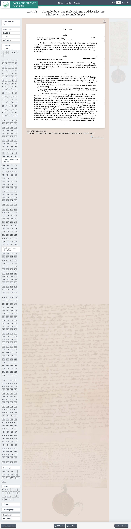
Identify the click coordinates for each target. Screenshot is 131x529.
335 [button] (15, 323)
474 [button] (11, 438)
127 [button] (15, 140)
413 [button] (7, 390)
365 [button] (7, 349)
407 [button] (15, 383)
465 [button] (7, 432)
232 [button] (3, 235)
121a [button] (7, 478)
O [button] (19, 493)
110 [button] (11, 127)
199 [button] (15, 204)
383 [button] (15, 362)
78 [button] (13, 103)
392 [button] (3, 372)
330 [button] (11, 320)
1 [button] (2, 52)
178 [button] (11, 188)
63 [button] (13, 93)
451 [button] (15, 419)
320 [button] (3, 314)
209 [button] (7, 216)
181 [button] (7, 191)
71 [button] (6, 99)
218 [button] (11, 222)
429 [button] (7, 403)
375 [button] (15, 356)
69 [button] (16, 96)
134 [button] (11, 147)
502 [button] (11, 463)
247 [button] (15, 245)
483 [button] (15, 445)
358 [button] (11, 343)
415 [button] (15, 390)
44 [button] (16, 80)
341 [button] (7, 330)
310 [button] (11, 304)
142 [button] (11, 153)
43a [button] (15, 475)
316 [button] (3, 310)
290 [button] (11, 286)
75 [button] (3, 103)
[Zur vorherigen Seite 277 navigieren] (8, 526)
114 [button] (11, 130)
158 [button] (11, 172)
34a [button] (7, 475)
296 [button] (3, 293)
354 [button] (11, 340)
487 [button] (15, 448)
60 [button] (3, 93)
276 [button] (3, 276)
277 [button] (7, 276)
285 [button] (7, 283)
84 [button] (16, 106)
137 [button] (7, 150)
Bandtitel (6, 33)
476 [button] (3, 442)
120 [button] (3, 137)
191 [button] (15, 198)
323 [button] (15, 314)
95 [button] (3, 116)
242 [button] (11, 241)
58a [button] (3, 478)
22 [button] (9, 67)
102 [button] (11, 121)
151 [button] (15, 165)
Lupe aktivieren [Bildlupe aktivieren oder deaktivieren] (97, 137)
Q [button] (5, 496)
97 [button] (9, 116)
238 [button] (11, 238)
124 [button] (3, 140)
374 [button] (11, 356)
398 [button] (11, 375)
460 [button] (3, 429)
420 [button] (3, 396)
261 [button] (7, 263)
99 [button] (16, 116)
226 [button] (11, 229)
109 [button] (7, 127)
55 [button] (3, 90)
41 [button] (6, 80)
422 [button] (11, 396)
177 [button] (7, 188)
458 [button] (11, 426)
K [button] (8, 493)
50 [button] (3, 87)
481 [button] (7, 445)
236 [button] (3, 238)
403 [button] (15, 380)
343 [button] (15, 330)
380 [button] (3, 362)
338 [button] (11, 327)
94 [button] (16, 112)
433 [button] (7, 406)
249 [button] (7, 254)
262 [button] (11, 263)
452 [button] (3, 422)
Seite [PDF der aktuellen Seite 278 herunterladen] (59, 526)
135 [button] (15, 147)
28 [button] (13, 70)
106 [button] (11, 124)
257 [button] (7, 260)
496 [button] (3, 458)
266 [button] (11, 267)
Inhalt (5, 36)
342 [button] (11, 330)
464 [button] (3, 432)
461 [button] (7, 429)
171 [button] (15, 181)
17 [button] (9, 64)
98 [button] (13, 116)
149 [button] (7, 165)
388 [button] (3, 369)
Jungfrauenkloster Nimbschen (9, 249)
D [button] (11, 490)
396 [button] (3, 375)
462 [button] (11, 429)
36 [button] (6, 77)
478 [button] (11, 442)
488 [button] (3, 451)
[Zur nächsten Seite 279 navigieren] (121, 526)
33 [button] (13, 74)
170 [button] (11, 181)
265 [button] (7, 267)
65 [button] (3, 96)
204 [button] (3, 212)
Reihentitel (7, 29)
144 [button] (3, 156)
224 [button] (3, 229)
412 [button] (3, 390)
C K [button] (8, 490)
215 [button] (15, 219)
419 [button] (15, 393)
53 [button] (13, 87)
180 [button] (3, 191)
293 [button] (7, 289)
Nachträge (7, 468)
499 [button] (15, 458)
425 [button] (7, 400)
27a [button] (11, 471)
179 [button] (15, 188)
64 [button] (16, 93)
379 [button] (15, 359)
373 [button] (7, 356)
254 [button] (11, 257)
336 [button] (3, 327)
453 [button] (7, 422)
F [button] (16, 490)
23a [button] (7, 471)
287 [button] (15, 283)
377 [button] (7, 359)
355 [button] (15, 340)
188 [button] (3, 198)
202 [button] (11, 209)
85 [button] (3, 109)
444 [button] (3, 416)
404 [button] (3, 383)
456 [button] (3, 426)
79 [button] (16, 103)
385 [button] (7, 366)
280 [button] (3, 280)
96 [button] (6, 116)
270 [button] (11, 270)
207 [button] (15, 212)
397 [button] (7, 375)
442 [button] (11, 413)
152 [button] (3, 168)
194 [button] (11, 201)
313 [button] (7, 307)
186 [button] (11, 194)
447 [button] (15, 416)
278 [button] (11, 276)
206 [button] (11, 212)
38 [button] (13, 77)
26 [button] (6, 70)
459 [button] (15, 426)
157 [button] (7, 172)
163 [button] (15, 175)
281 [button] (7, 280)
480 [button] (3, 445)
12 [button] (9, 61)
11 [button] (6, 61)
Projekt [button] (68, 3)
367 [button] (15, 349)
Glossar (5, 504)
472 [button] (3, 438)
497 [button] (7, 458)
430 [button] (11, 403)
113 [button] (7, 130)
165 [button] (7, 178)
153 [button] (7, 168)
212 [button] (3, 219)
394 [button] (11, 372)
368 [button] (3, 353)
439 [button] (15, 409)
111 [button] (15, 127)
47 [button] (9, 83)
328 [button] (3, 320)
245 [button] (7, 245)
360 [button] (3, 346)
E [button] (14, 490)
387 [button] (15, 366)
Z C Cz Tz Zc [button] (9, 499)
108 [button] (3, 127)
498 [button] (11, 458)
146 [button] (11, 156)
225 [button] (7, 229)
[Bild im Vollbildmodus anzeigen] (104, 21)
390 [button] (11, 369)
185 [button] (7, 194)
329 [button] (7, 320)
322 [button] (11, 314)
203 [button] (15, 209)
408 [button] (3, 387)
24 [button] (16, 67)
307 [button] (15, 301)
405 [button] (7, 383)
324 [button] (3, 317)
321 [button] (7, 314)
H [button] (2, 493)
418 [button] (11, 393)
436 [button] (3, 409)
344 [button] (3, 333)
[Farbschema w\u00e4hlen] (127, 2)
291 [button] (15, 286)
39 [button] (16, 77)
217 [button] (7, 222)
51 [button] (6, 87)
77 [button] (9, 103)
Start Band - (9, 23)
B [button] (5, 490)
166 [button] (11, 178)
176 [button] (3, 188)
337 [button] (7, 327)
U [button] (15, 496)
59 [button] (16, 90)
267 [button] (15, 267)
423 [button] (15, 396)
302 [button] (11, 298)
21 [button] (6, 67)
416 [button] (3, 393)
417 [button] (7, 393)
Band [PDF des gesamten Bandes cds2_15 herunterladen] (71, 526)
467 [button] (15, 432)
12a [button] (3, 471)
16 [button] (6, 64)
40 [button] (3, 80)
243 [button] (15, 241)
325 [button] (7, 317)
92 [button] (9, 112)
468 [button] (3, 435)
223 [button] (15, 225)
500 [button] (3, 463)
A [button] (2, 490)
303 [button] (15, 298)
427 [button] (15, 400)
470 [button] (11, 435)
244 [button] (3, 245)
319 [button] (15, 310)
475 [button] (15, 438)
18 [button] (13, 64)
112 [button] (3, 130)
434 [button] (11, 406)
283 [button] (15, 280)
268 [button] (3, 270)
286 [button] (11, 283)
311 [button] (15, 304)
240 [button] (3, 241)
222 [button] (11, 225)
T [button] (12, 496)
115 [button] (15, 130)
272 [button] (3, 273)
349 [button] (7, 336)
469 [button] (7, 435)
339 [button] (15, 327)
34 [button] (16, 74)
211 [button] (15, 216)
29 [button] (16, 70)
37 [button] (9, 77)
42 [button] (9, 80)
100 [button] (3, 121)
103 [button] (15, 121)
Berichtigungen (8, 510)
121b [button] (12, 478)
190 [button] (11, 198)
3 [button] (7, 52)
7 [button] (17, 52)
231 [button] (15, 232)
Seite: (113, 2)
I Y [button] (5, 493)
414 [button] (11, 390)
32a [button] (3, 475)
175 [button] (15, 185)
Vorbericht (7, 40)
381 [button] (7, 362)
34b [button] (11, 475)
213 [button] (7, 219)
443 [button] (15, 413)
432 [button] (3, 406)
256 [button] (3, 260)
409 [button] (7, 387)
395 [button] (15, 372)
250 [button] (11, 254)
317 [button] (7, 310)
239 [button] (15, 238)
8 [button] (2, 56)
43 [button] (13, 80)
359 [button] (15, 343)
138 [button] (11, 150)
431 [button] (15, 403)
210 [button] (11, 216)
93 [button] (13, 112)
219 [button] (15, 222)
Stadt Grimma (8, 49)
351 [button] (15, 336)
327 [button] (15, 317)
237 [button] (7, 238)
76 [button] (6, 103)
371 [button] (15, 353)
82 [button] (9, 106)
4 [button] (9, 52)
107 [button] (15, 124)
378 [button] (11, 359)
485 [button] (7, 448)
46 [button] (6, 83)
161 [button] (7, 175)
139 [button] (15, 150)
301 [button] (7, 298)
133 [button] (7, 147)
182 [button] (11, 191)
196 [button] (3, 204)
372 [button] (3, 356)
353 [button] (7, 340)
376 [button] (3, 359)
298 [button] (11, 293)
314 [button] (11, 307)
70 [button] (3, 99)
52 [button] (9, 87)
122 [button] (11, 137)
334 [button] (11, 323)
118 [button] (11, 134)
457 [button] (7, 426)
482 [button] (11, 445)
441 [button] (7, 413)
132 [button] (3, 147)
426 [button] (11, 400)
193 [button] (7, 201)
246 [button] (11, 245)
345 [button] (7, 333)
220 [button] (3, 225)
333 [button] (7, 323)
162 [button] (11, 175)
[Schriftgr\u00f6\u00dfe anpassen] (123, 2)
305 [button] (7, 301)
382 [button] (11, 362)
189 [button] (7, 198)
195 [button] (15, 201)
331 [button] (15, 320)
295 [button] (15, 289)
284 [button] (3, 283)
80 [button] (3, 106)
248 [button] (3, 254)
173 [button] (7, 185)
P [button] (2, 496)
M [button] (13, 493)
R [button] (7, 496)
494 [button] (11, 455)
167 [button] (15, 178)
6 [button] (14, 52)
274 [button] (11, 273)
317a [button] (17, 478)
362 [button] (11, 346)
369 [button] (7, 353)
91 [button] (6, 112)
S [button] (10, 496)
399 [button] (15, 375)
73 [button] (13, 99)
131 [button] (15, 143)
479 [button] (15, 442)
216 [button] (3, 222)
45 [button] (3, 83)
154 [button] (11, 168)
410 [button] (11, 387)
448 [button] (3, 419)
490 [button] (11, 451)
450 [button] (11, 419)
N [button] (16, 493)
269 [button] (7, 270)
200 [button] (3, 209)
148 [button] (3, 165)
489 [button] (7, 451)
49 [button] (16, 83)
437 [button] (7, 409)
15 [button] (3, 64)
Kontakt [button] (77, 3)
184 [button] (3, 194)
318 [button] (11, 310)
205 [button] (7, 212)
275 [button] (15, 273)
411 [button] (15, 387)
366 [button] (11, 349)
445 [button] (7, 416)
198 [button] (11, 204)
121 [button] (7, 137)
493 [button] (7, 455)
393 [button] (7, 372)
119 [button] (15, 134)
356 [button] (3, 343)
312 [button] (3, 307)
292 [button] (3, 289)
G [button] (19, 490)
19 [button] (16, 64)
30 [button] (3, 74)
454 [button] (11, 422)
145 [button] (7, 156)
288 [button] (3, 286)
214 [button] (11, 219)
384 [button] (3, 366)
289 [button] (7, 286)
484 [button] (3, 448)
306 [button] (11, 301)
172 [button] (3, 185)
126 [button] (11, 140)
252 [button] (3, 257)
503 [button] (15, 463)
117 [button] (7, 134)
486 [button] (11, 448)
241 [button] (7, 241)
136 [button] (3, 150)
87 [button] (9, 109)
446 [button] (11, 416)
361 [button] (7, 346)
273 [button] (7, 273)
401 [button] (7, 380)
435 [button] (15, 406)
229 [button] (7, 232)
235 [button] (15, 235)
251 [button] (15, 254)
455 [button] (15, 422)
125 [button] (7, 140)
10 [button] (3, 61)
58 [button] (13, 90)
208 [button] (3, 216)
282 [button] (11, 280)
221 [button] (7, 225)
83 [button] (13, 106)
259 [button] (15, 260)
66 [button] (6, 96)
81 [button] (6, 106)
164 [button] (3, 178)
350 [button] (11, 336)
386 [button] (11, 366)
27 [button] (9, 70)
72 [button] (9, 99)
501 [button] (7, 463)
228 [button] (3, 232)
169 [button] (7, 181)
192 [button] (3, 201)
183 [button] (15, 191)
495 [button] (15, 455)
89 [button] (16, 109)
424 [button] (3, 400)
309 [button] (7, 304)
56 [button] (6, 90)
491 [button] (15, 451)
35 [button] (3, 77)
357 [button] (7, 343)
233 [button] (7, 235)
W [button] (3, 499)
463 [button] (15, 429)
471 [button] (15, 435)
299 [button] (15, 293)
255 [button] (15, 257)
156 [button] (3, 172)
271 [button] (15, 270)
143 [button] (15, 153)
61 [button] (6, 93)
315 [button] (15, 307)
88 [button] (13, 109)
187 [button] (15, 194)
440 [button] (3, 413)
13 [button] (13, 61)
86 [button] (6, 109)
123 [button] (15, 137)
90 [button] (3, 112)
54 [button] (16, 87)
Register (6, 486)
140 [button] (3, 153)
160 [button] (3, 175)
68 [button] (13, 96)
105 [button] (7, 124)
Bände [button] (60, 3)
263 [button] (15, 263)
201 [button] (7, 209)
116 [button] (3, 134)
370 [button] (11, 353)
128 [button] (3, 143)
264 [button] (3, 267)
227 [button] (15, 229)
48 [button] (13, 83)
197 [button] (7, 204)
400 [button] (3, 380)
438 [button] (11, 409)
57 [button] (9, 90)
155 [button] (15, 168)
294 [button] (11, 289)
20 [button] (3, 67)
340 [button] (3, 330)
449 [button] (7, 419)
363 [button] (15, 346)
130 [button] (11, 143)
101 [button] (7, 121)
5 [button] (12, 52)
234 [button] (11, 235)
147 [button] (15, 156)
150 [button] (11, 165)
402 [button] (11, 380)
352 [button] (3, 340)
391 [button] (15, 369)
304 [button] (3, 301)
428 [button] (3, 403)
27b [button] (15, 471)
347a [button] (3, 481)
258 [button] (11, 260)
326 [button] (11, 317)
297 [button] (7, 293)
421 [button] (7, 396)
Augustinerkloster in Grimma (10, 161)
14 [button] (16, 61)
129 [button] (7, 143)
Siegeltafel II (7, 518)
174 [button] (11, 185)
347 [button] (15, 333)
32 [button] (9, 74)
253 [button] (7, 257)
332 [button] (3, 323)
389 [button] (7, 369)
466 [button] (11, 432)
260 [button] (3, 263)
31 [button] (6, 74)
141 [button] (7, 153)
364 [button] (3, 349)
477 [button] (7, 442)
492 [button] (3, 455)
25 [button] (3, 70)
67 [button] (9, 96)
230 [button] (11, 232)
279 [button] (15, 276)
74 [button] (16, 99)
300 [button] (3, 298)
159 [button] (15, 172)
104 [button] (3, 124)
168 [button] (3, 181)
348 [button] (3, 336)
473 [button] (7, 438)
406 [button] (11, 383)
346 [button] (11, 333)
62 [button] (9, 93)
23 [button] (13, 67)
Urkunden (6, 45)
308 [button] (3, 304)
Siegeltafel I (7, 515)
